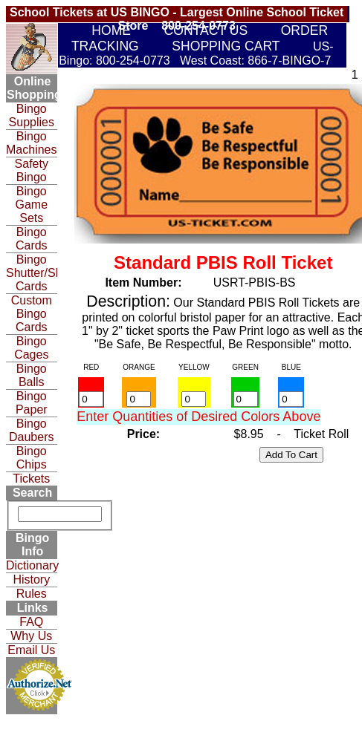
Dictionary (31, 565)
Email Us (31, 650)
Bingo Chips (31, 458)
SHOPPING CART (225, 46)
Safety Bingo (31, 170)
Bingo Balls (31, 375)
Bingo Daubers (31, 430)
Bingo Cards (32, 239)
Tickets (31, 478)
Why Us (31, 636)
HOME (111, 30)
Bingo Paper (32, 403)
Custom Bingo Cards (31, 313)
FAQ (31, 622)
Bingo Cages (31, 348)
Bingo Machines (31, 143)
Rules (31, 593)
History (31, 579)
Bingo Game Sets (31, 204)
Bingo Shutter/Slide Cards (31, 273)
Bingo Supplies (31, 115)
